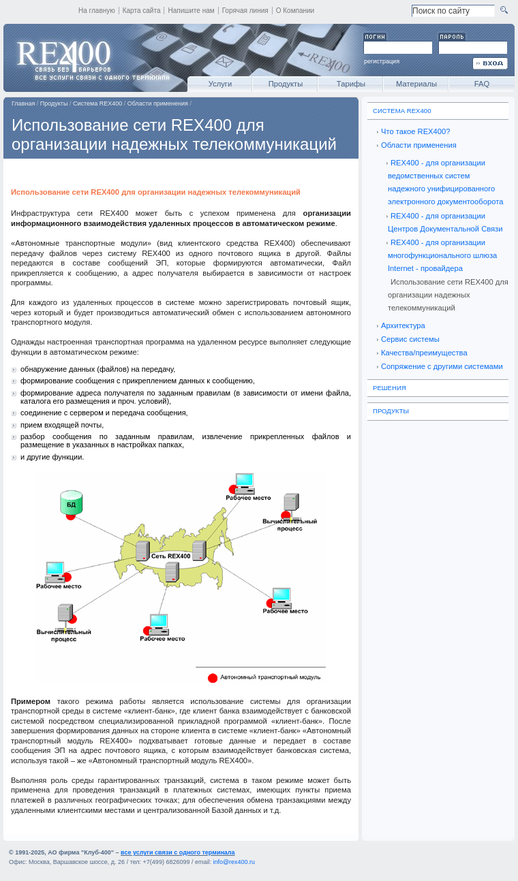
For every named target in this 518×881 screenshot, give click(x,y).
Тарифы (351, 84)
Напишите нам (191, 10)
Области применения (157, 103)
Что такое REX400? (415, 131)
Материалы (416, 84)
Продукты (286, 84)
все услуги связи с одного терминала (177, 852)
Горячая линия (245, 10)
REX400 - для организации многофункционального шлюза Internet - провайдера (442, 255)
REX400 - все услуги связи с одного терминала (92, 58)
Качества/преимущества (424, 353)
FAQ (481, 84)
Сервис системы (410, 339)
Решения (389, 387)
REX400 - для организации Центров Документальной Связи (445, 222)
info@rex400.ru (234, 862)
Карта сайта (142, 10)
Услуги (220, 84)
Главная (23, 103)
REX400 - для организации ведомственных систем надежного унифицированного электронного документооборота (445, 182)
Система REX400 (97, 103)
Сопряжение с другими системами (442, 366)
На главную (96, 10)
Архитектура (403, 325)
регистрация (381, 61)
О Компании (295, 10)
